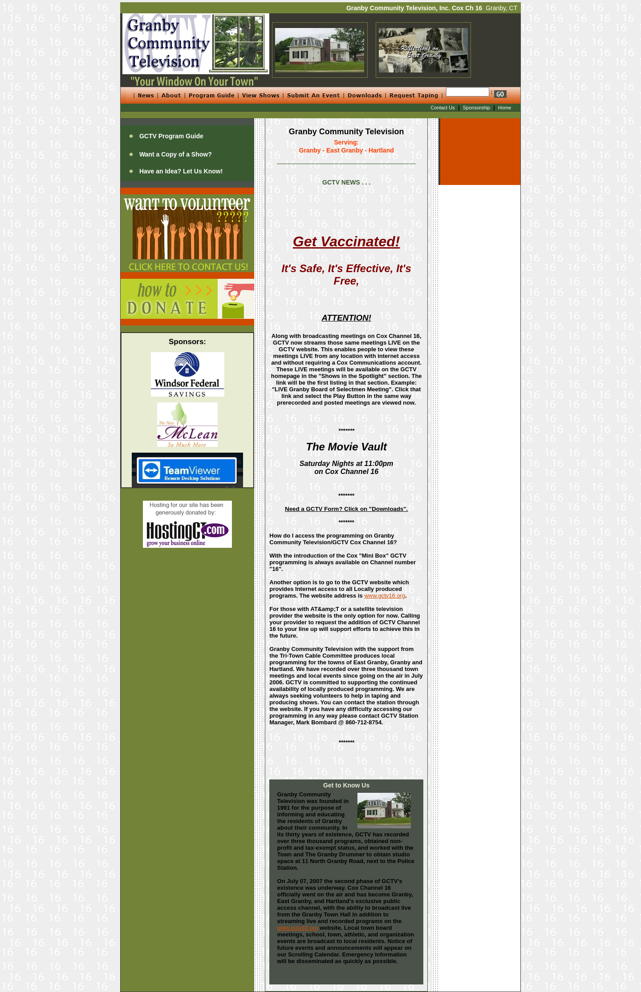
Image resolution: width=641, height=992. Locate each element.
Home (504, 107)
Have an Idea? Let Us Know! (181, 171)
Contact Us (442, 107)
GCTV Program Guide (171, 136)
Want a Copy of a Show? (175, 154)
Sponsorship (476, 107)
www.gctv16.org (384, 595)
